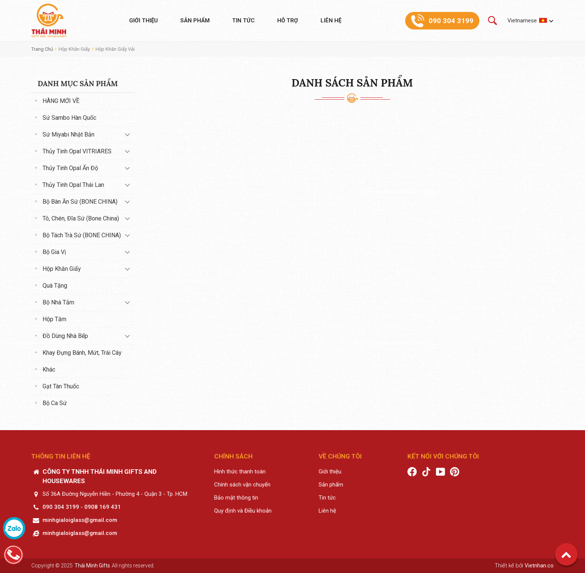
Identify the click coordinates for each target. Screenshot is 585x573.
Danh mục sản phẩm (78, 83)
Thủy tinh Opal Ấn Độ (70, 168)
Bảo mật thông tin (236, 497)
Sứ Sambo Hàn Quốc (69, 117)
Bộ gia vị (54, 252)
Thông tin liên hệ (60, 456)
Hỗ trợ (287, 20)
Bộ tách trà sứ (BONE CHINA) (82, 235)
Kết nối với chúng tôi (443, 456)
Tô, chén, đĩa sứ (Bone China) (81, 218)
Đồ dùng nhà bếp (65, 335)
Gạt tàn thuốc (61, 386)
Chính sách (233, 456)
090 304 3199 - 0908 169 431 (82, 507)
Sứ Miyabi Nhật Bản (68, 134)
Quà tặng (55, 285)
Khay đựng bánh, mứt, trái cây (82, 352)
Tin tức (243, 20)
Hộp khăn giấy (74, 49)
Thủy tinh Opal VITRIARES (77, 151)
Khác (49, 369)
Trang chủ (42, 49)
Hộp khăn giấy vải (115, 49)
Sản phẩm (195, 20)
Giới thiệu (143, 20)
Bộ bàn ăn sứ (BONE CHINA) (80, 201)
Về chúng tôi (340, 456)
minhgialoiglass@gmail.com (80, 520)
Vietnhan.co (539, 565)
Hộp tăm (54, 319)
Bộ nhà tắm (58, 302)
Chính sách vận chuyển (242, 484)
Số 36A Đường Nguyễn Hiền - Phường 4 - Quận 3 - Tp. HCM (115, 494)
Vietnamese (522, 20)
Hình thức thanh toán (240, 471)
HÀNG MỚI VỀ (61, 100)
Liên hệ (330, 20)
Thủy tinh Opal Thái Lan (73, 184)
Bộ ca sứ (55, 403)
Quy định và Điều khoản (243, 510)
